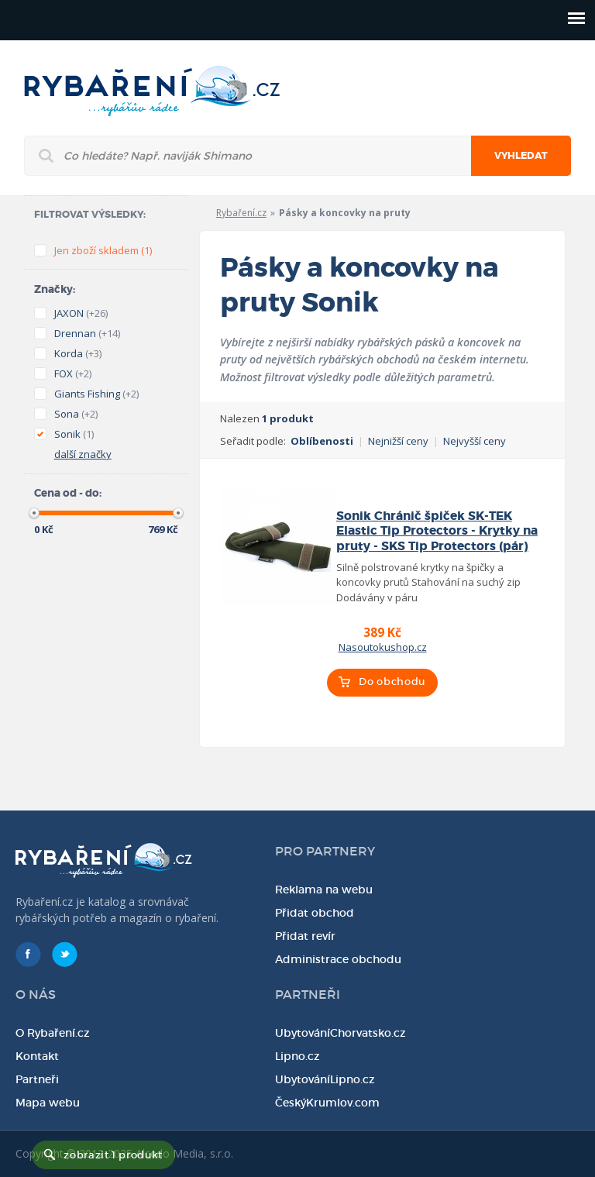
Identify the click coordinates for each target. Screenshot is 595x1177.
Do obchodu (392, 681)
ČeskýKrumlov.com (327, 1103)
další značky (83, 454)
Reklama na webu (324, 890)
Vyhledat (521, 156)
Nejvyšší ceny (474, 441)
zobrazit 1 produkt (113, 1155)
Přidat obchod (314, 913)
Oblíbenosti (322, 441)
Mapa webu (47, 1103)
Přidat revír (305, 936)
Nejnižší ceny (398, 441)
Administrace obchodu (338, 959)
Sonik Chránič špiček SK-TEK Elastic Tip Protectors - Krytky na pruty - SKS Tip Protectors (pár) (437, 531)
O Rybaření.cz (52, 1033)
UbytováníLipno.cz (325, 1079)
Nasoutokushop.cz (383, 647)
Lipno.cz (297, 1056)
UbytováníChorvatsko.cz (340, 1033)
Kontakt (37, 1056)
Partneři (37, 1079)
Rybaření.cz (241, 212)
